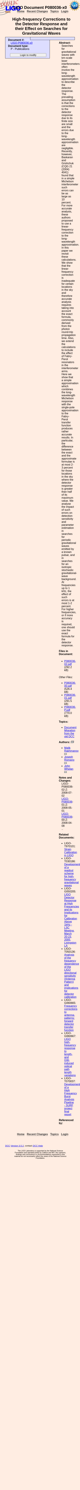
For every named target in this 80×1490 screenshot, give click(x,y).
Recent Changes (37, 11)
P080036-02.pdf (70, 663)
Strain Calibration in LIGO (70, 852)
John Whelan (68, 767)
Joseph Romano (69, 758)
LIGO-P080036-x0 (22, 43)
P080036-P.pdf (70, 708)
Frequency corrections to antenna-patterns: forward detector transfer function (70, 1018)
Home (20, 11)
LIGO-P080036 (67, 800)
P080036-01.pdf (70, 696)
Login (64, 11)
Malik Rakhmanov (71, 749)
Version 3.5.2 (17, 1145)
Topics (54, 11)
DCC (7, 1145)
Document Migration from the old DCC (70, 732)
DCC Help (38, 1145)
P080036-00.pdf (70, 684)
